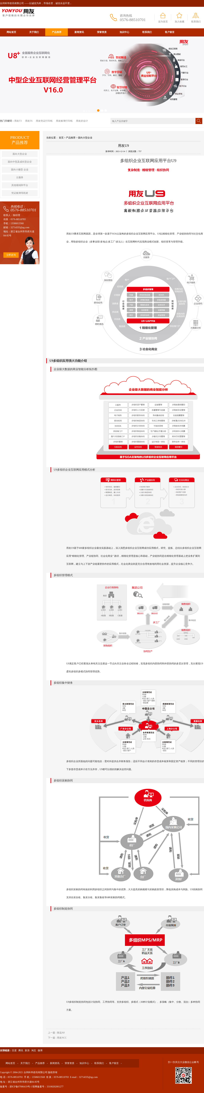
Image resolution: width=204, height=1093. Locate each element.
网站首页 (11, 32)
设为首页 (163, 21)
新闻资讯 (79, 32)
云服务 (19, 177)
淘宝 (33, 1050)
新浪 (27, 1050)
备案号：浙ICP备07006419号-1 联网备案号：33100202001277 (31, 1086)
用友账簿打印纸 (64, 121)
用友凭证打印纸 (44, 121)
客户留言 (169, 32)
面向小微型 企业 (19, 169)
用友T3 (18, 121)
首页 (61, 137)
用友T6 (29, 121)
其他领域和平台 (19, 185)
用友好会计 (82, 121)
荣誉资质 (102, 32)
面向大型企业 (20, 154)
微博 (40, 1050)
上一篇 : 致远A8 (56, 1032)
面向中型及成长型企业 (20, 162)
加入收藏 (179, 21)
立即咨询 (11, 255)
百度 (14, 1050)
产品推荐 (56, 32)
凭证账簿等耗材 (19, 193)
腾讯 (20, 1050)
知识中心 (124, 32)
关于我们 (34, 32)
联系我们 (196, 21)
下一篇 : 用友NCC (57, 1037)
